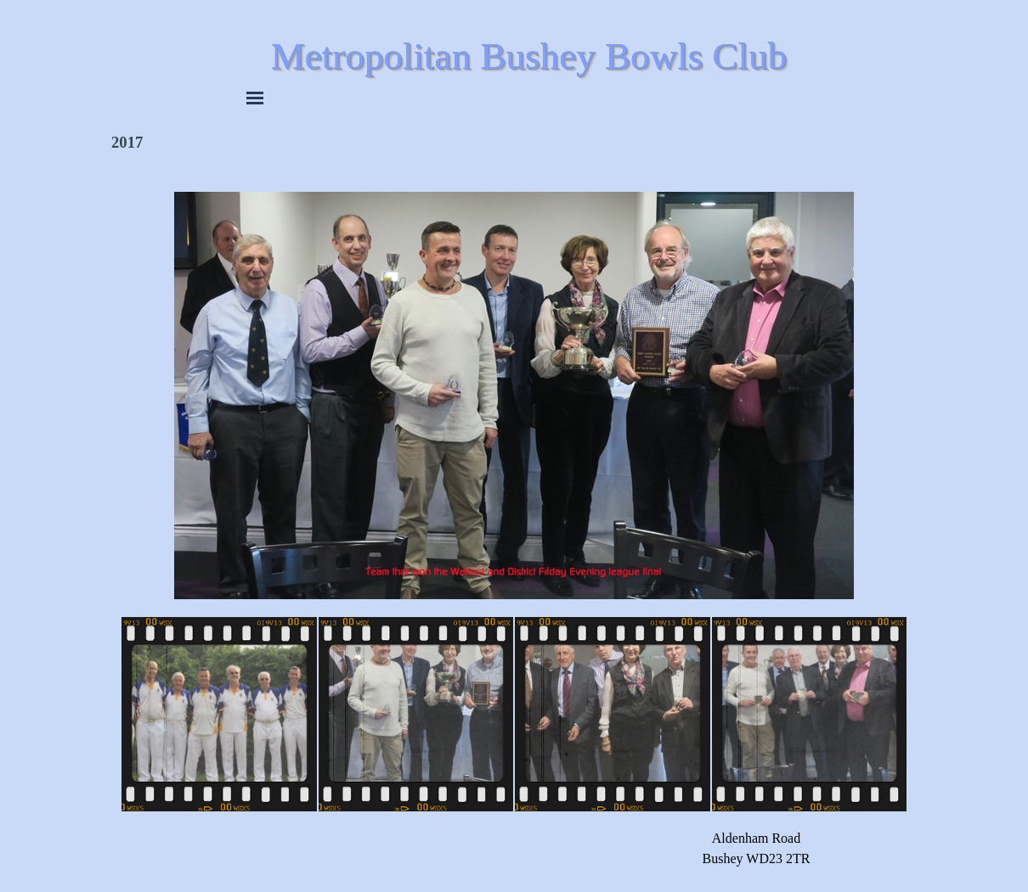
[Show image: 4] (809, 714)
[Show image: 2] (416, 714)
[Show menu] (255, 97)
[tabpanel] (756, 848)
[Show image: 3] (612, 714)
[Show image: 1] (219, 714)
